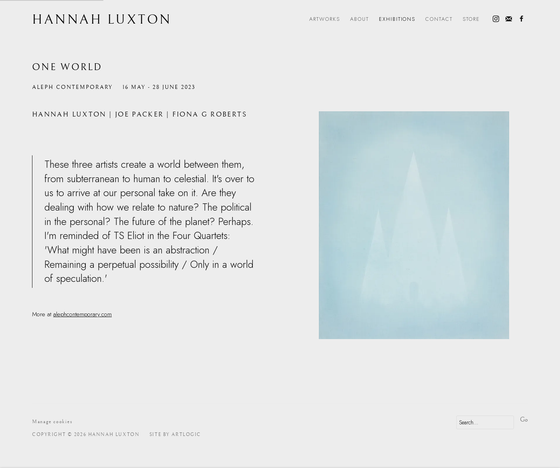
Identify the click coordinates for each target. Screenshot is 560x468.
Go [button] (524, 420)
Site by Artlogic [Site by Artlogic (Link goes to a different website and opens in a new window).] (175, 434)
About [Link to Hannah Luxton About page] (359, 19)
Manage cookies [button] (52, 422)
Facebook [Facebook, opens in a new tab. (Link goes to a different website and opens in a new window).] (521, 19)
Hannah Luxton (102, 20)
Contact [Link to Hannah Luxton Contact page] (439, 19)
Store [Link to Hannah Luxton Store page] (471, 19)
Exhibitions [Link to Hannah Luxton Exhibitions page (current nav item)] (397, 19)
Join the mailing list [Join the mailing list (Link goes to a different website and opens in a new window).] (508, 19)
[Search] (485, 422)
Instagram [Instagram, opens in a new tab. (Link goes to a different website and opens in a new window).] (495, 19)
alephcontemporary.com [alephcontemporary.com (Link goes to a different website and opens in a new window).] (82, 314)
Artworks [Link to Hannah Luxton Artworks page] (324, 19)
